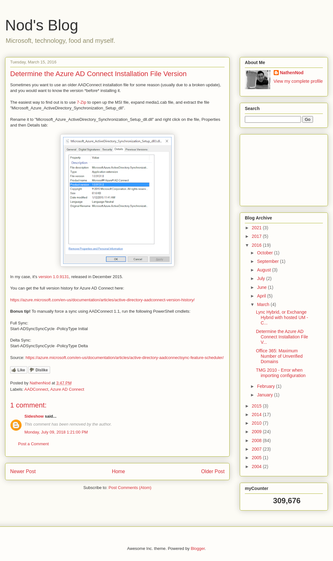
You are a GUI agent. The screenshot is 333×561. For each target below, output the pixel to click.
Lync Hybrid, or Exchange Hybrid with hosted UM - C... (282, 317)
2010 (257, 423)
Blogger (198, 548)
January (265, 394)
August (264, 269)
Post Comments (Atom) (129, 487)
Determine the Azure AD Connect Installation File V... (282, 337)
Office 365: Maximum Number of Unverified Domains (279, 356)
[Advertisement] (276, 168)
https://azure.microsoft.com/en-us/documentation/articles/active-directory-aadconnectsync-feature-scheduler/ (124, 357)
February (266, 386)
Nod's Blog (41, 25)
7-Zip (81, 102)
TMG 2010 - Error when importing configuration (281, 373)
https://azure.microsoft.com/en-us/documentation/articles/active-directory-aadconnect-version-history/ (102, 299)
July (261, 278)
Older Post (213, 471)
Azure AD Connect (67, 389)
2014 (257, 414)
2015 (257, 405)
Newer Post (23, 471)
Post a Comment (33, 443)
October (265, 252)
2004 (257, 466)
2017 (257, 236)
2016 (257, 245)
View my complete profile (298, 81)
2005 (257, 457)
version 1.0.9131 (53, 276)
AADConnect (36, 389)
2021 (257, 227)
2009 (257, 431)
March (264, 304)
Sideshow (34, 416)
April (262, 295)
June (262, 287)
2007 (257, 449)
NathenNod (292, 72)
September (268, 261)
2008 (257, 440)
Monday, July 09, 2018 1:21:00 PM (56, 432)
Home (118, 471)
